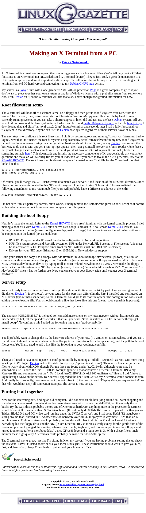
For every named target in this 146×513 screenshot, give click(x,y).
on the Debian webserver (98, 123)
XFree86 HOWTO (13, 160)
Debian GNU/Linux (82, 83)
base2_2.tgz (134, 123)
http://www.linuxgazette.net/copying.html (82, 490)
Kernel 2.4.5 (39, 229)
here (27, 153)
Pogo (23, 90)
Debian (18, 96)
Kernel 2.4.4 (115, 229)
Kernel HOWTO (60, 226)
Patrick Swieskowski (75, 62)
